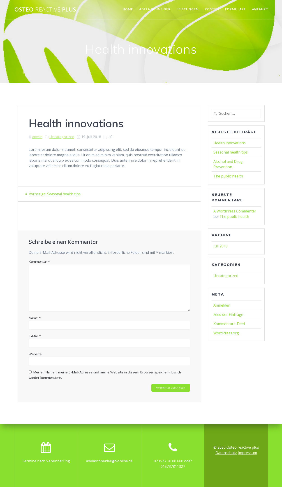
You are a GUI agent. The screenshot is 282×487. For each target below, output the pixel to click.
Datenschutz (226, 452)
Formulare (235, 9)
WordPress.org (226, 333)
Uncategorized (61, 136)
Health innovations (229, 142)
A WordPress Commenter (234, 211)
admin (37, 136)
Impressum (247, 452)
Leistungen (188, 9)
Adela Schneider (155, 9)
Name (35, 317)
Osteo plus (45, 9)
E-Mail (35, 335)
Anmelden (221, 305)
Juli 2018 (220, 246)
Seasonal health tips (230, 152)
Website (35, 354)
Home (128, 9)
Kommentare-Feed (229, 323)
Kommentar (39, 261)
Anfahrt (260, 9)
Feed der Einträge (228, 314)
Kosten (212, 9)
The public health (228, 176)
